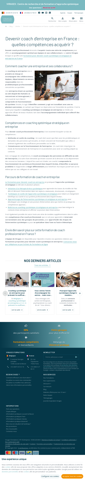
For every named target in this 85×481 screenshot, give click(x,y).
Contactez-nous (11, 431)
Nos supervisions (49, 381)
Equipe (70, 13)
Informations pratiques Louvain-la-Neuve (20, 414)
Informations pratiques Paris (15, 416)
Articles (17, 26)
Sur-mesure (47, 386)
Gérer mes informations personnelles (19, 385)
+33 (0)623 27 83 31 (28, 13)
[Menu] (81, 19)
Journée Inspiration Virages (52, 401)
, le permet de (17, 302)
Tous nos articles (41, 265)
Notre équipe (47, 395)
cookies (10, 467)
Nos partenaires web (12, 442)
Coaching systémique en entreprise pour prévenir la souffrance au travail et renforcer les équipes (17, 293)
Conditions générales (69, 440)
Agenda (62, 13)
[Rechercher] (52, 19)
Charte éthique (11, 411)
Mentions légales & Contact (51, 440)
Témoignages (78, 13)
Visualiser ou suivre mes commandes (18, 380)
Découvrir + (47, 384)
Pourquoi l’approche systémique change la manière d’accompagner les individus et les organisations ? (68, 293)
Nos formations (48, 378)
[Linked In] (50, 12)
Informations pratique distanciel (17, 421)
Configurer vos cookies (50, 476)
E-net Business (23, 448)
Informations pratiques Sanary (16, 419)
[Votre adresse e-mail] (61, 357)
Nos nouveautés (11, 429)
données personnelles (19, 471)
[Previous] (5, 293)
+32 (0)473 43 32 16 (10, 13)
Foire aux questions (12, 409)
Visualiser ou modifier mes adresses (18, 383)
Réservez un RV (48, 8)
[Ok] (76, 357)
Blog (11, 26)
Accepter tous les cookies (72, 476)
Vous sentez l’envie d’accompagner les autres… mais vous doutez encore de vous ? (42, 293)
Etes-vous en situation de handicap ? (18, 424)
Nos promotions (11, 426)
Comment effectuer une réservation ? (18, 378)
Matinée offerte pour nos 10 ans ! (54, 392)
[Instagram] (46, 12)
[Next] (79, 293)
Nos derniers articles (42, 261)
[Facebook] (39, 12)
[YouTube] (42, 12)
